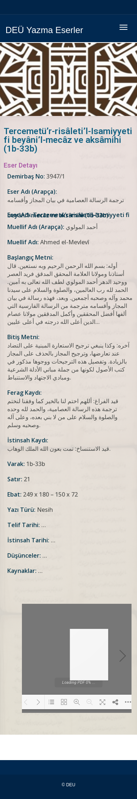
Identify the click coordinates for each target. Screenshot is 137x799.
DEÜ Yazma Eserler (44, 30)
